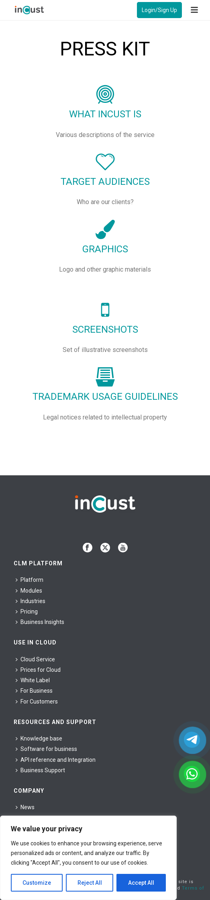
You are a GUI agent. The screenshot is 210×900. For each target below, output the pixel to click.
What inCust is (105, 114)
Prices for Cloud (38, 670)
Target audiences (105, 181)
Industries (30, 601)
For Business (34, 690)
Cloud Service (35, 659)
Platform (29, 580)
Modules (29, 590)
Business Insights (40, 622)
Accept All (141, 883)
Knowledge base (39, 738)
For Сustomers (37, 701)
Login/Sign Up (159, 10)
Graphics (105, 249)
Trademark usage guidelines (105, 396)
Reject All (89, 883)
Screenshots (105, 329)
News (25, 807)
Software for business (46, 749)
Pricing (27, 611)
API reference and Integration (56, 760)
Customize (36, 883)
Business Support (40, 770)
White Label (33, 680)
